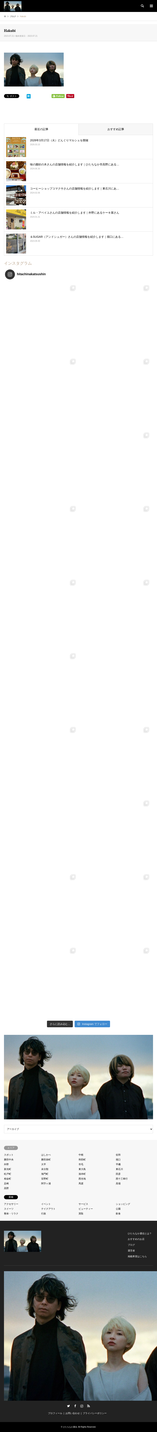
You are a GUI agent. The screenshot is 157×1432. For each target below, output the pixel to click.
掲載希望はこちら (137, 1256)
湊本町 (82, 1174)
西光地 (82, 1178)
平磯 (118, 1164)
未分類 (44, 1169)
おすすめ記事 (115, 129)
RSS (88, 1405)
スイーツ (9, 1208)
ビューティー (86, 1208)
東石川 (119, 1169)
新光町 (7, 1169)
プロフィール (55, 1413)
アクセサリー (11, 1204)
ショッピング (123, 1204)
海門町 (44, 1174)
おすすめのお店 (136, 1239)
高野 (6, 1188)
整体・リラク (11, 1213)
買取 (81, 1213)
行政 (43, 1213)
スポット (9, 1154)
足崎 (6, 1183)
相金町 (7, 1178)
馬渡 (81, 1183)
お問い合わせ (72, 1413)
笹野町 (44, 1178)
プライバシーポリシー (95, 1413)
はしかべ (46, 1154)
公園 (118, 1208)
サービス (83, 1204)
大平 (43, 1164)
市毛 (81, 1164)
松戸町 (7, 1174)
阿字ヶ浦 (46, 1183)
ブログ (131, 1244)
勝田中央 (9, 1159)
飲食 (118, 1213)
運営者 (131, 1250)
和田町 (82, 1159)
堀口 (118, 1159)
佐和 (118, 1154)
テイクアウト (48, 1208)
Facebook (75, 1405)
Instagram (81, 1405)
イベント (46, 1204)
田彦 (118, 1174)
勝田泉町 (46, 1159)
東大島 (82, 1169)
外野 (6, 1164)
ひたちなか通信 (70, 1427)
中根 (81, 1154)
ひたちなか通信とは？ (140, 1233)
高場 (118, 1183)
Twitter (68, 1405)
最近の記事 (41, 129)
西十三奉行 (122, 1178)
